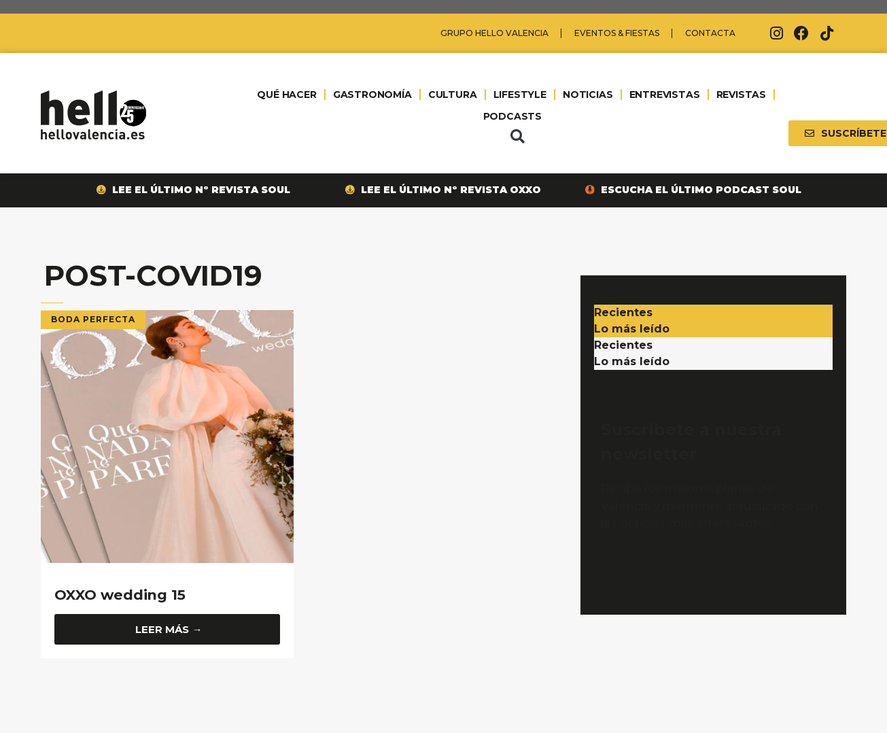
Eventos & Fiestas (616, 33)
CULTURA (452, 94)
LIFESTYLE (519, 94)
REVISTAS (740, 94)
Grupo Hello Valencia (494, 33)
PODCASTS (512, 116)
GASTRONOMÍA (371, 94)
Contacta (710, 33)
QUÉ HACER (287, 94)
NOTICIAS (587, 94)
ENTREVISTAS (664, 94)
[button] (517, 136)
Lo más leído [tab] (631, 328)
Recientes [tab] (623, 312)
